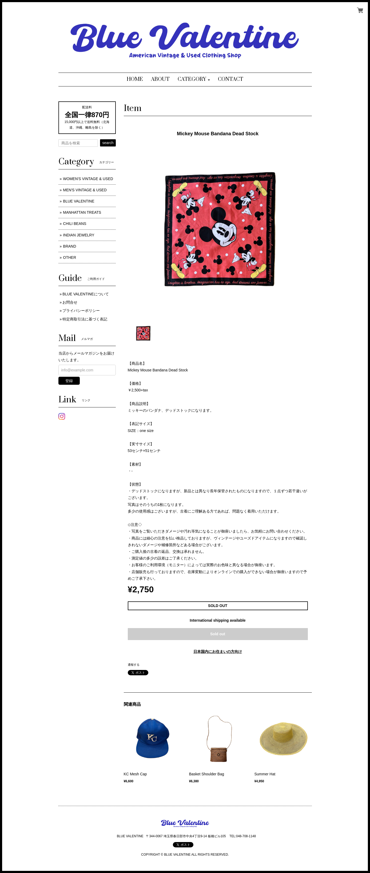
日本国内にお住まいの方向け (217, 651)
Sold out (217, 634)
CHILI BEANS (74, 223)
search (107, 143)
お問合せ (69, 302)
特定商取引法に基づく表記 (84, 319)
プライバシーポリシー (81, 310)
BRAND (69, 246)
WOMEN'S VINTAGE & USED (88, 179)
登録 (69, 381)
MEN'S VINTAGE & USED (84, 190)
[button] (194, 79)
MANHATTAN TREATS (82, 212)
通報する (134, 664)
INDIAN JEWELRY (78, 235)
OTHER (69, 257)
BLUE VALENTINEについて (85, 294)
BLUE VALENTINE (78, 201)
